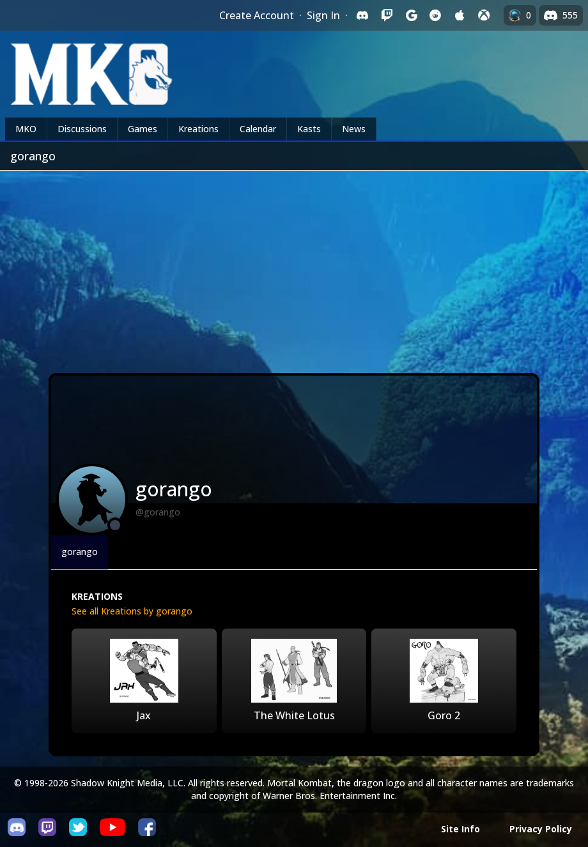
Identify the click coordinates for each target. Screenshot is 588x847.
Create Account (256, 15)
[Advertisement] (294, 267)
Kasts (309, 129)
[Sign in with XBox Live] (483, 15)
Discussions (82, 129)
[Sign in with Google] (411, 15)
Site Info (460, 829)
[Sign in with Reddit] (435, 15)
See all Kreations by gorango (132, 611)
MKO (25, 129)
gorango (79, 552)
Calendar (258, 129)
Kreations (198, 129)
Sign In (323, 15)
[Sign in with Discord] (362, 15)
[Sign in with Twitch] (386, 15)
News (354, 129)
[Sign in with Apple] (459, 15)
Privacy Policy (540, 829)
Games (142, 129)
